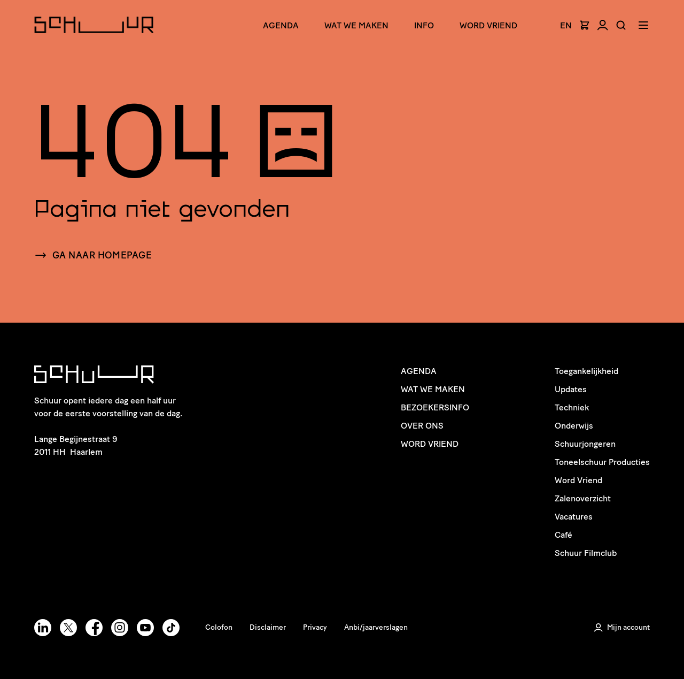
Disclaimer (268, 627)
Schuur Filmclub (586, 553)
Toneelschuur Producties (602, 462)
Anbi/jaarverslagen (376, 627)
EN (566, 25)
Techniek (572, 407)
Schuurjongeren (585, 444)
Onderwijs (574, 426)
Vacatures (574, 517)
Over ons (422, 426)
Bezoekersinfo (435, 407)
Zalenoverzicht (583, 498)
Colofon (218, 627)
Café (563, 535)
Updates (571, 389)
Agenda (281, 25)
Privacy (315, 627)
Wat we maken (356, 25)
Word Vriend (488, 25)
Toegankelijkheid (586, 371)
